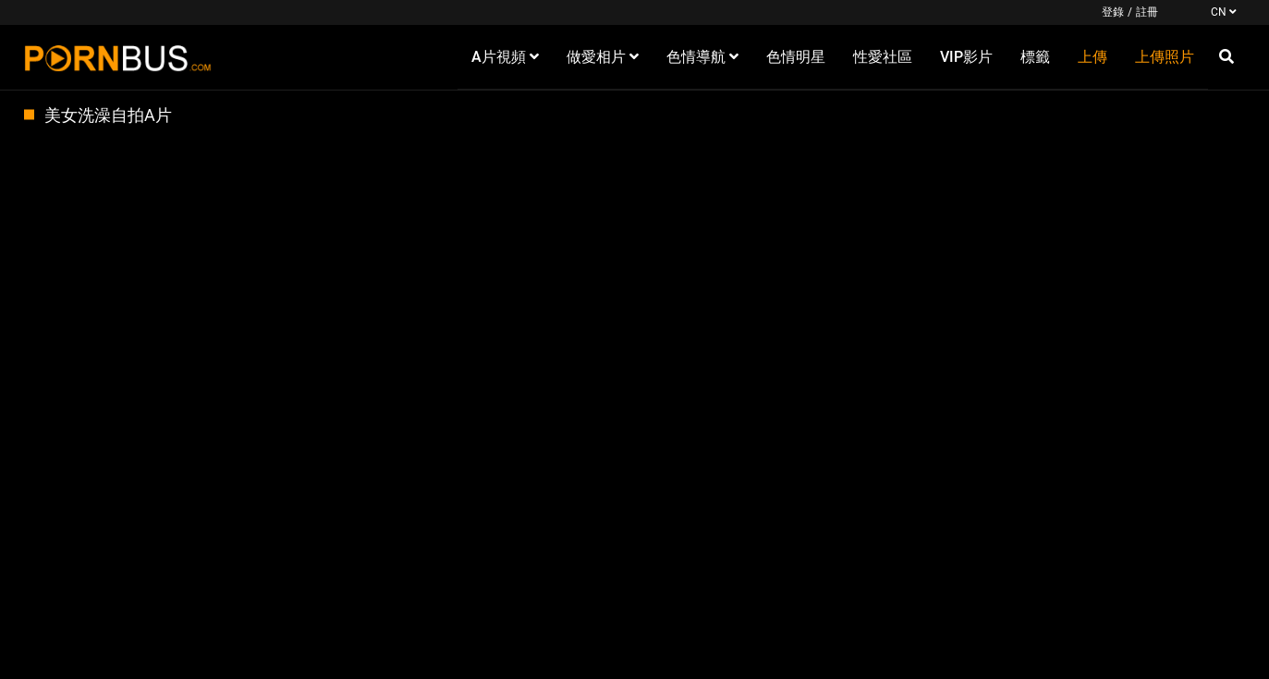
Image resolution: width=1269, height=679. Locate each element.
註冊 (1147, 12)
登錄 (1113, 12)
